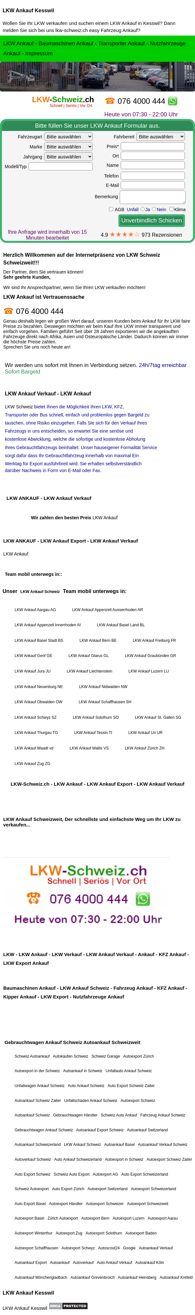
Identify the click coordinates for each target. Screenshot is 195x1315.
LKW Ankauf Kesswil (28, 10)
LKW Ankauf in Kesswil (135, 23)
